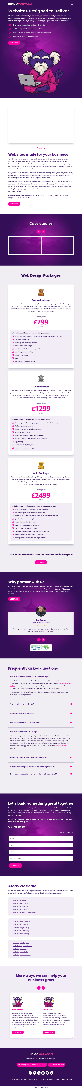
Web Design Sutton (19, 900)
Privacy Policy (33, 1079)
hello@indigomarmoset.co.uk (31, 1064)
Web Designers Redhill (20, 952)
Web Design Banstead (20, 906)
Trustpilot (40, 148)
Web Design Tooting (20, 949)
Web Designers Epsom (20, 903)
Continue (15, 865)
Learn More (17, 1032)
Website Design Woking (21, 928)
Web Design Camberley (21, 931)
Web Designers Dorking (21, 934)
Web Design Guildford (20, 925)
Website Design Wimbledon (22, 946)
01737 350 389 (57, 1064)
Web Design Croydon (20, 909)
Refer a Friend (67, 1079)
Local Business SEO (61, 746)
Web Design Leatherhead (21, 955)
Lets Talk (14, 43)
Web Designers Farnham (21, 922)
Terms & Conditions (46, 1079)
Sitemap (57, 1079)
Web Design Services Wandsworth (24, 912)
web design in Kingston (21, 943)
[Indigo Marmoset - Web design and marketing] (20, 4)
